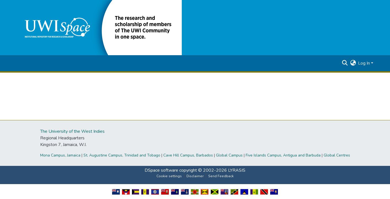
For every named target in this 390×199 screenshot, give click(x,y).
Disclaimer (195, 176)
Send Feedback (221, 176)
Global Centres (337, 155)
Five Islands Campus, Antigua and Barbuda (283, 155)
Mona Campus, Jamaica (60, 155)
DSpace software (161, 170)
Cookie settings (169, 176)
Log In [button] (364, 63)
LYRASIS (236, 170)
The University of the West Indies (72, 131)
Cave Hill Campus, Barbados (188, 155)
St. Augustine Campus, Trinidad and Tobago (121, 155)
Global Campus (229, 155)
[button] (99, 27)
